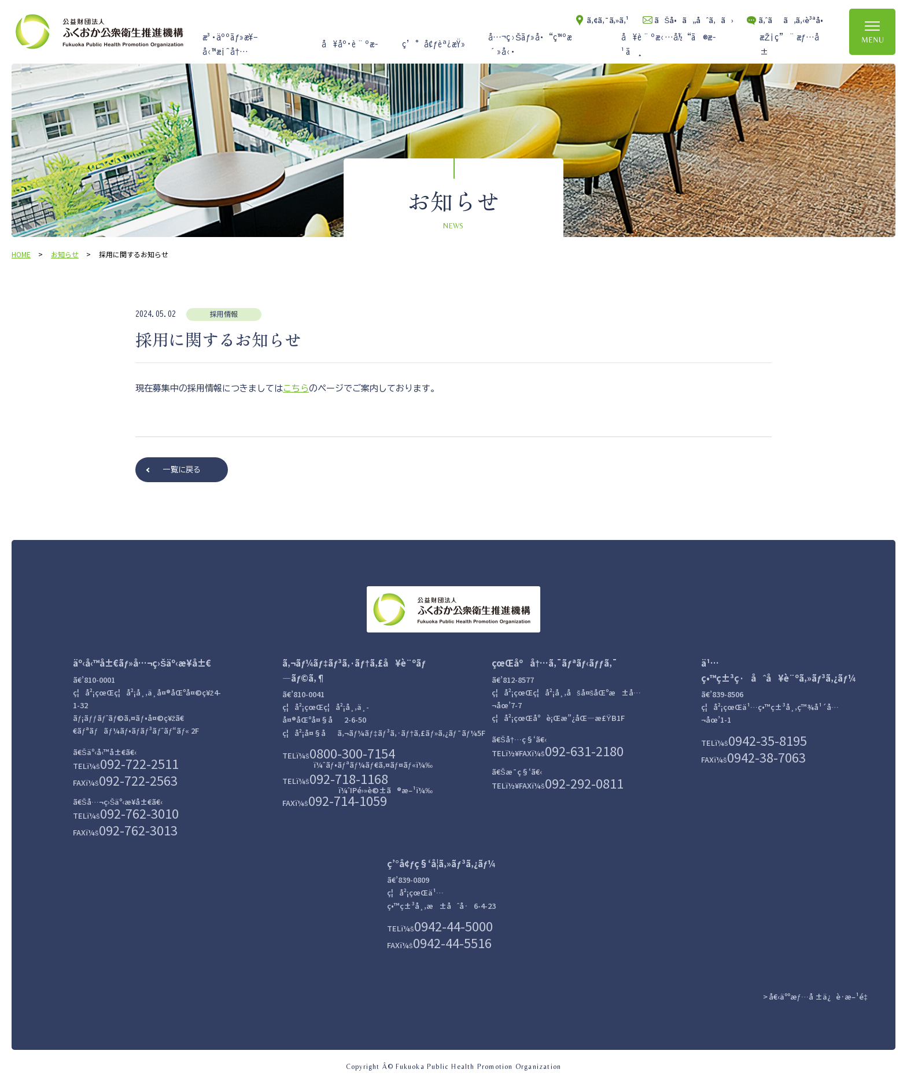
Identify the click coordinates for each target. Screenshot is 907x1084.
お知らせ (65, 254)
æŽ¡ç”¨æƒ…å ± (789, 45)
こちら (296, 388)
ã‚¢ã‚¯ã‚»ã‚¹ (608, 19)
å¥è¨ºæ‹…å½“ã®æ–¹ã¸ (669, 45)
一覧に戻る (182, 469)
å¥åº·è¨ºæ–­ (350, 44)
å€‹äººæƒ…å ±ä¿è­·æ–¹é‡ (820, 996)
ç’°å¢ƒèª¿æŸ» (434, 44)
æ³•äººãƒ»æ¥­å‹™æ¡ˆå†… (230, 45)
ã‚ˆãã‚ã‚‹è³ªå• (793, 19)
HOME (21, 254)
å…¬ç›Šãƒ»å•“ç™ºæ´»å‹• (530, 45)
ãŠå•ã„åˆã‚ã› (693, 19)
